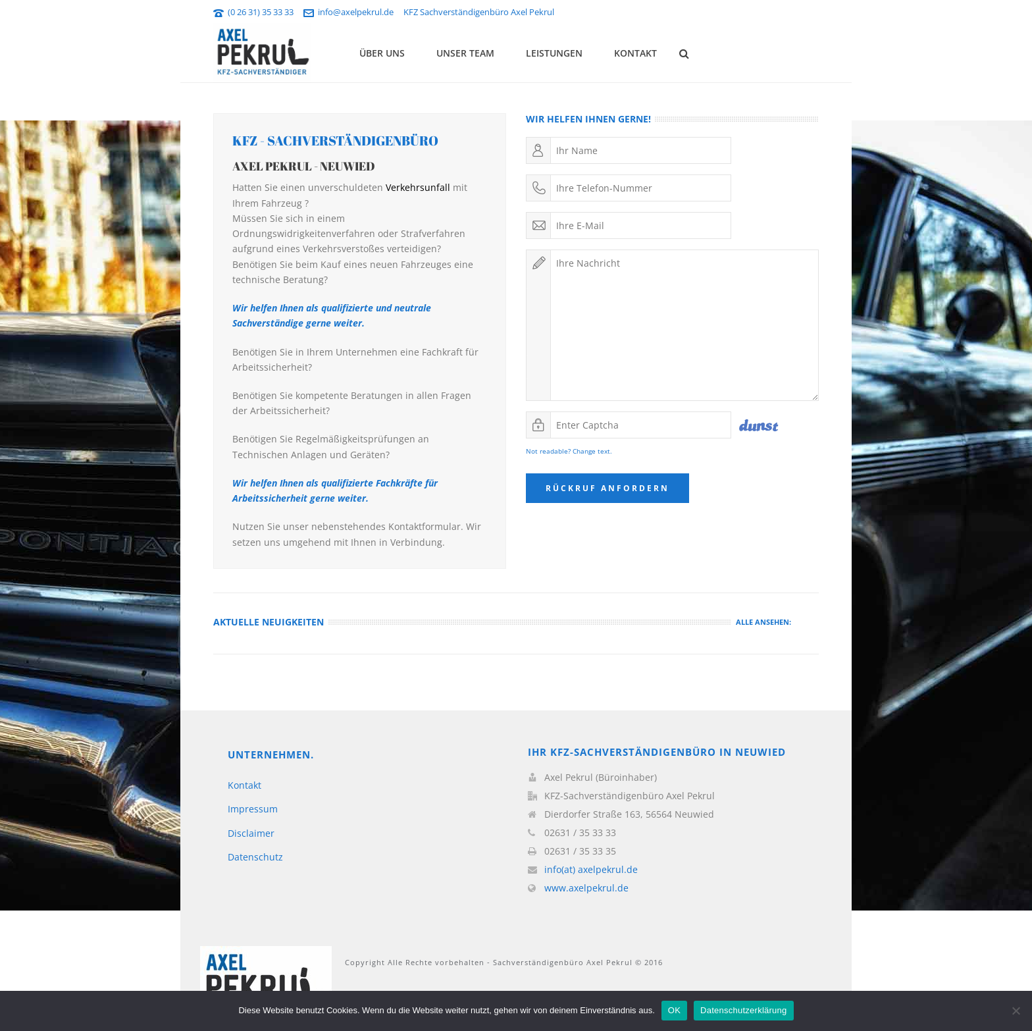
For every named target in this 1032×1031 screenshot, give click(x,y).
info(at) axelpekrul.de (591, 870)
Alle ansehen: (763, 622)
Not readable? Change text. (569, 451)
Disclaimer (251, 833)
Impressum (253, 809)
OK (674, 1010)
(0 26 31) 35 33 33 (261, 12)
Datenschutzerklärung (743, 1010)
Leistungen (554, 53)
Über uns (382, 53)
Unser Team (465, 53)
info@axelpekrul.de (356, 12)
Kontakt (635, 53)
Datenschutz (255, 857)
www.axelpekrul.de (586, 888)
